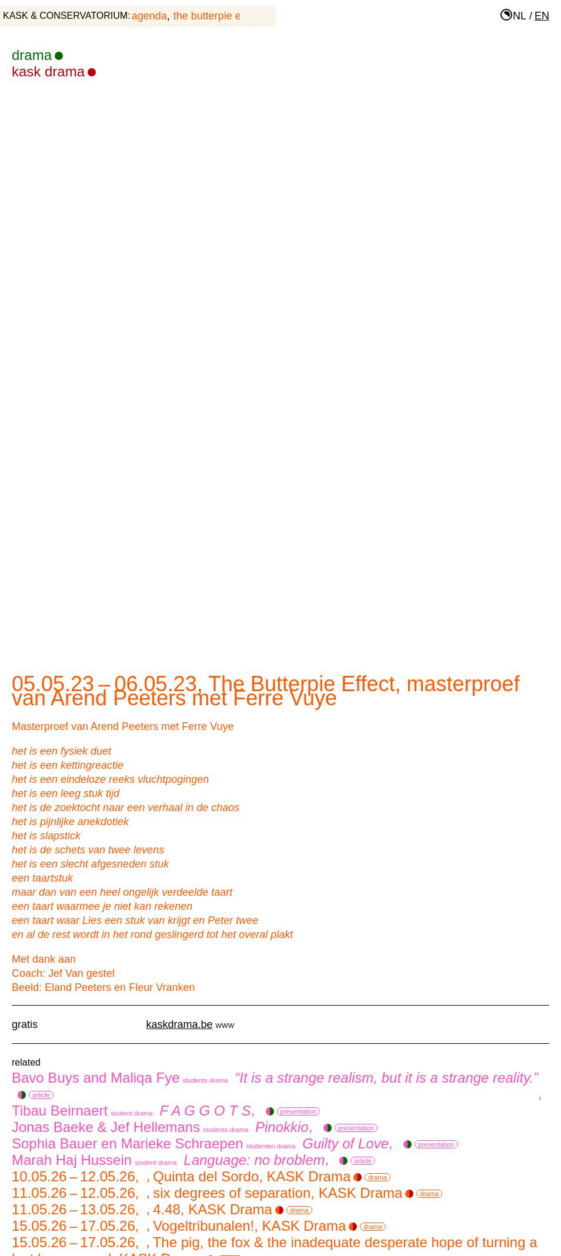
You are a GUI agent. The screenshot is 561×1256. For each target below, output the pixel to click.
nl (519, 16)
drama (37, 55)
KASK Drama (54, 71)
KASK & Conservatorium (65, 16)
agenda (149, 16)
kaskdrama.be (179, 1024)
